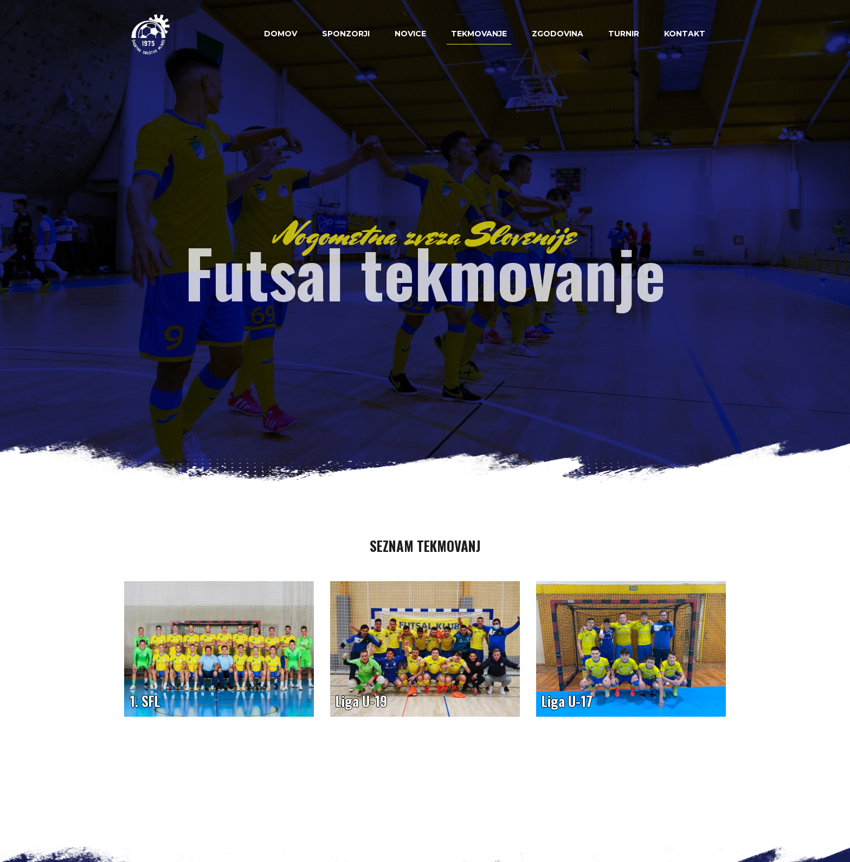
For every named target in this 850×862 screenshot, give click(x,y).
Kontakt (684, 33)
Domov (280, 33)
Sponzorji (346, 33)
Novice (410, 33)
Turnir (623, 33)
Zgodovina (557, 33)
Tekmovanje (479, 33)
